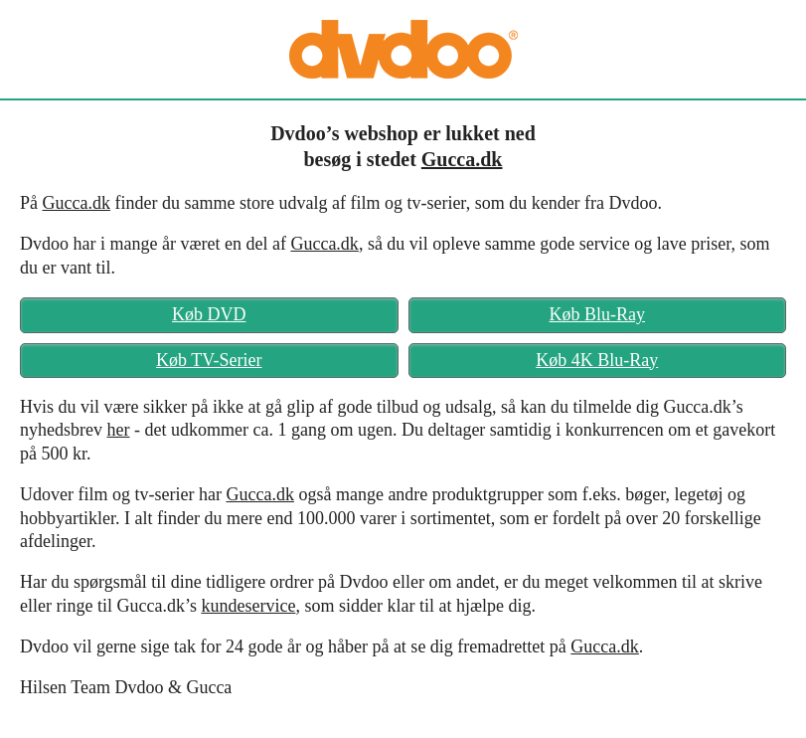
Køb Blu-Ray (598, 314)
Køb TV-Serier (209, 360)
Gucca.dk (462, 159)
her (117, 430)
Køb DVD (209, 314)
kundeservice (248, 606)
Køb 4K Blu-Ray (597, 360)
